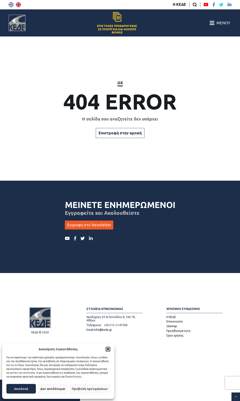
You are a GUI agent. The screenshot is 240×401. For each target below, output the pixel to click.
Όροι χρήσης (175, 335)
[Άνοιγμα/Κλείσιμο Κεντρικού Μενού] (219, 23)
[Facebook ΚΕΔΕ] (214, 4)
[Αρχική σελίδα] (17, 22)
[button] (108, 349)
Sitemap (171, 326)
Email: (90, 329)
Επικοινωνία (174, 321)
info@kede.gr (103, 329)
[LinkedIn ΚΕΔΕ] (229, 4)
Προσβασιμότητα (178, 331)
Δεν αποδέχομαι (52, 389)
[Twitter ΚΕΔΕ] (221, 4)
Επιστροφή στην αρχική (120, 133)
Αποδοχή (21, 389)
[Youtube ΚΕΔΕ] (206, 4)
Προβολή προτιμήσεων (90, 389)
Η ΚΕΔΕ (179, 4)
